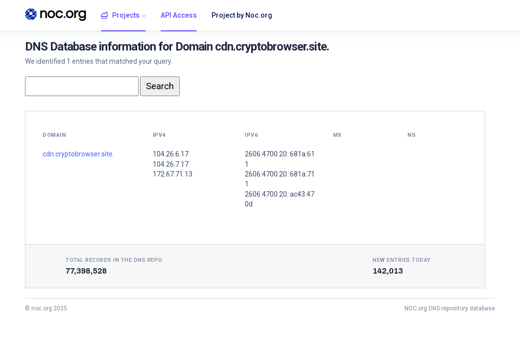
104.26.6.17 (171, 154)
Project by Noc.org (242, 15)
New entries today (402, 260)
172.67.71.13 (172, 174)
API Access (179, 15)
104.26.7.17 (171, 164)
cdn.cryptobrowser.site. (78, 154)
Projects (120, 16)
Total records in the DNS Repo (114, 260)
